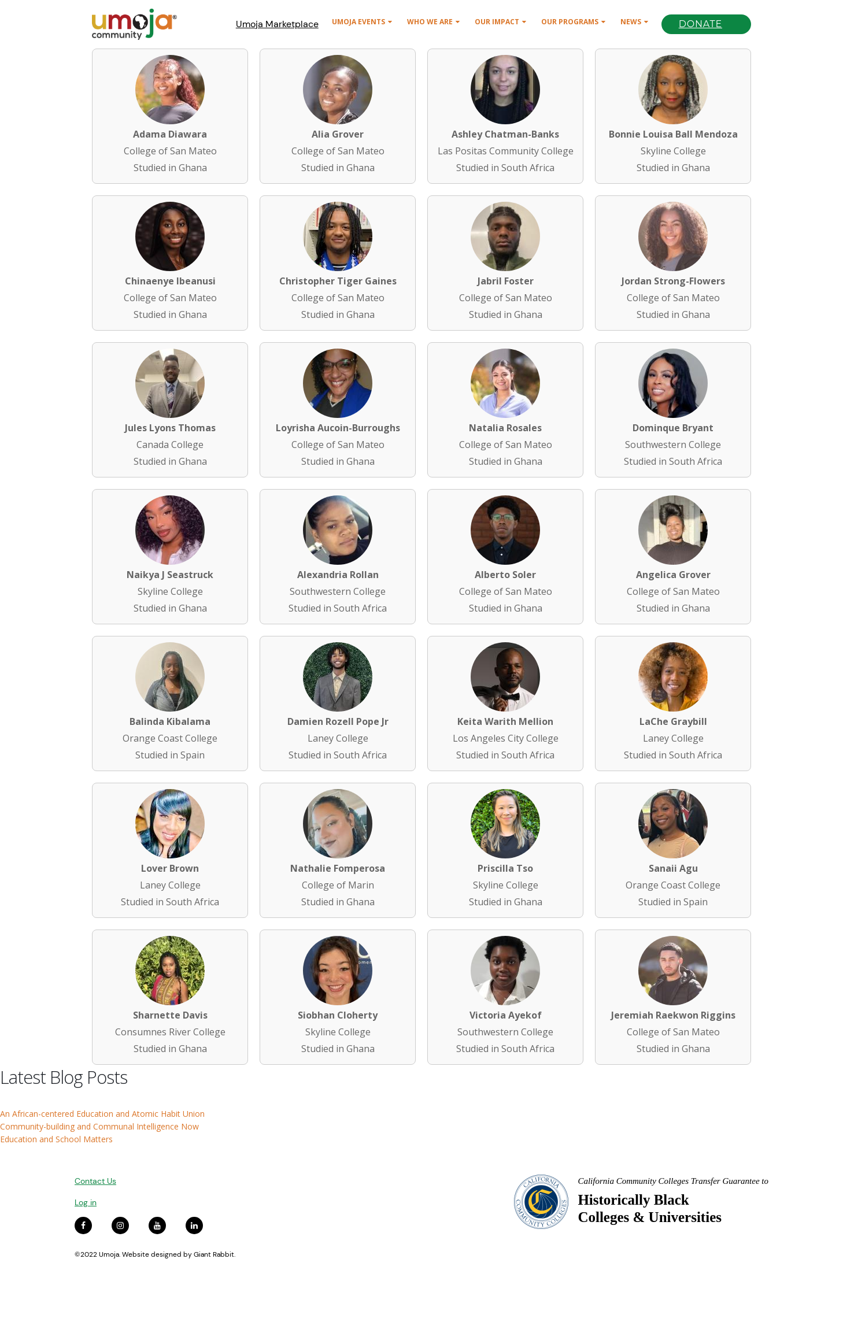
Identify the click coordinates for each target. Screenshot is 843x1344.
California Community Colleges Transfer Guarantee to (673, 1181)
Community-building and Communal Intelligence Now (99, 1126)
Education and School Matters (56, 1139)
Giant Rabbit (214, 1254)
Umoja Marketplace (277, 24)
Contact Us (95, 1181)
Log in (86, 1202)
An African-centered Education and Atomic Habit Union (102, 1113)
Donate (700, 23)
